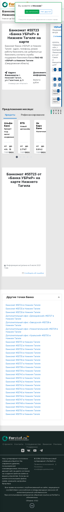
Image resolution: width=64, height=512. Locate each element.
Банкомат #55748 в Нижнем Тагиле (23, 403)
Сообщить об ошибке (33, 273)
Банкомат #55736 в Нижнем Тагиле (23, 360)
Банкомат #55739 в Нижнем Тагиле (23, 371)
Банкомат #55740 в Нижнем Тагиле (23, 374)
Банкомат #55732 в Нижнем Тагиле (23, 345)
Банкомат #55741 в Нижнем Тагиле (23, 378)
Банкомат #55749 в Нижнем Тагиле (23, 407)
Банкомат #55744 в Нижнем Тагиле (23, 389)
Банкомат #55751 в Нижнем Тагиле (23, 414)
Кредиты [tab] (10, 115)
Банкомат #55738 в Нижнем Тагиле (23, 367)
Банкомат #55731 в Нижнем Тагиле (23, 342)
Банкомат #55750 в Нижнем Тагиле (23, 410)
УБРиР (57, 27)
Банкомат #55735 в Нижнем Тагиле (23, 356)
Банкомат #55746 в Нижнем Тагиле (23, 396)
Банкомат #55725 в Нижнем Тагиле (23, 308)
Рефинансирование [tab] (32, 115)
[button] (17, 157)
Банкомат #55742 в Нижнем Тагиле (23, 381)
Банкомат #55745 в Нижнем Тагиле (23, 392)
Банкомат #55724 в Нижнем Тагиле (23, 305)
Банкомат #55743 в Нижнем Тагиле (23, 385)
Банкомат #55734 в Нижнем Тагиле (23, 353)
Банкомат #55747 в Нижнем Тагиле (23, 399)
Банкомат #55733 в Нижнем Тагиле (23, 349)
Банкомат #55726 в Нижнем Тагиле (23, 312)
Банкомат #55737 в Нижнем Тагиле (23, 363)
